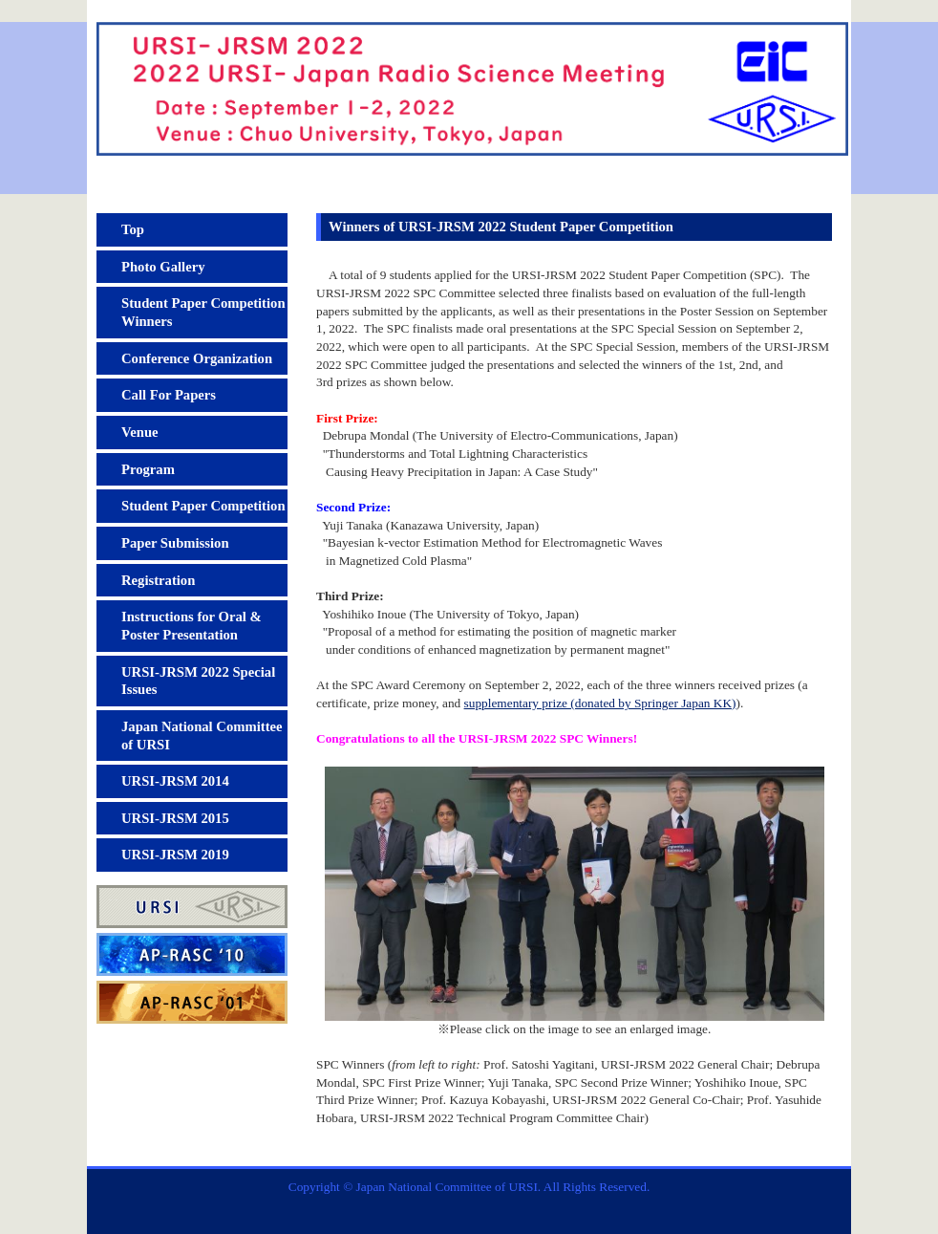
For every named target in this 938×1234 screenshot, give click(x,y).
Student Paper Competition (203, 505)
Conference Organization (196, 358)
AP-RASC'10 (192, 954)
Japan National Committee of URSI (202, 735)
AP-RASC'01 (192, 1002)
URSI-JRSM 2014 (175, 781)
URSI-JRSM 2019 (175, 854)
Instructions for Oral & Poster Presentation (191, 625)
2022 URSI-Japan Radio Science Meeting (469, 108)
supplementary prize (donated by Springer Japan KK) (600, 703)
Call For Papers (168, 394)
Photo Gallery (163, 266)
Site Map (715, 11)
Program (148, 469)
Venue (140, 432)
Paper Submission (175, 543)
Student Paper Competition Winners (203, 312)
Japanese (805, 11)
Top (132, 229)
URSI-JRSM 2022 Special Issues (198, 681)
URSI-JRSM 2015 (175, 818)
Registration (158, 580)
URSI (192, 906)
